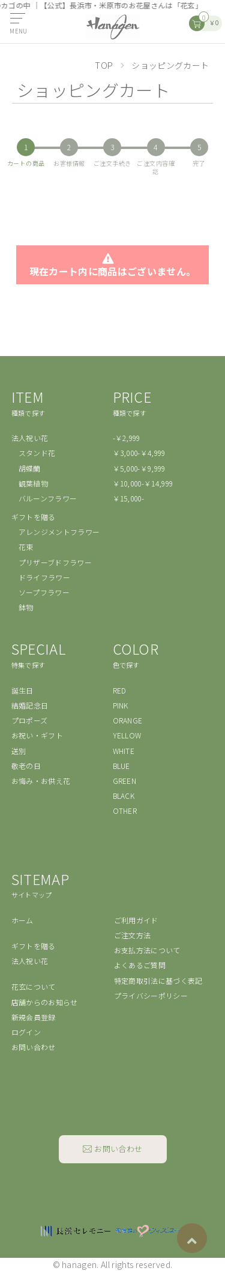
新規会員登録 (33, 1017)
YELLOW (127, 735)
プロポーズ (29, 720)
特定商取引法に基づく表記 (158, 980)
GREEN (125, 781)
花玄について (33, 986)
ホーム (22, 920)
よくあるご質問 (140, 965)
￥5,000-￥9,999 (139, 468)
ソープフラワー (44, 592)
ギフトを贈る (33, 517)
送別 (18, 751)
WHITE (124, 751)
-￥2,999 (126, 438)
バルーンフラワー (48, 498)
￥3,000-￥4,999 (139, 453)
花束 (26, 547)
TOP (104, 65)
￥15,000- (129, 498)
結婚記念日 (30, 705)
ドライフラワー (44, 577)
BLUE (121, 766)
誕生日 (22, 690)
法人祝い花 (30, 438)
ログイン (26, 1032)
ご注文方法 (132, 935)
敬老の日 (26, 766)
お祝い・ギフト (37, 735)
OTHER (125, 810)
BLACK (124, 795)
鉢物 (26, 607)
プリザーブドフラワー (55, 562)
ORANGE (128, 720)
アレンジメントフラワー (59, 532)
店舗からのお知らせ (44, 1002)
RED (120, 690)
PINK (120, 705)
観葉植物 (33, 483)
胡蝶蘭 (30, 468)
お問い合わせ (33, 1047)
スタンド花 (37, 453)
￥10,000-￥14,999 (143, 483)
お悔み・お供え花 (41, 781)
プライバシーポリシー (151, 995)
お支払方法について (147, 950)
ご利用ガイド (136, 920)
